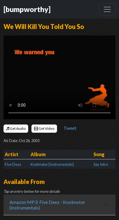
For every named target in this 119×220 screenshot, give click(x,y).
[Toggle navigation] (107, 9)
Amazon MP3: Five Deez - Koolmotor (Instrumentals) (47, 204)
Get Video (44, 128)
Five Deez (13, 164)
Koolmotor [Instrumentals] (52, 164)
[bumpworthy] (27, 9)
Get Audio (16, 128)
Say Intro (100, 164)
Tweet (69, 128)
